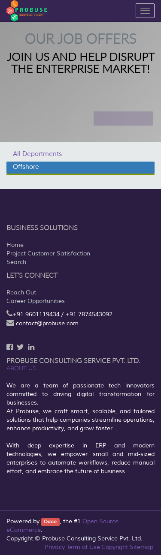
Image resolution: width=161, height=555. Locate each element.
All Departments (37, 154)
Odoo (50, 522)
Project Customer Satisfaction (48, 253)
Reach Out (21, 292)
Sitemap (141, 547)
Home (15, 245)
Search (16, 262)
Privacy (55, 547)
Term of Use (83, 547)
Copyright (114, 547)
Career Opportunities (35, 301)
